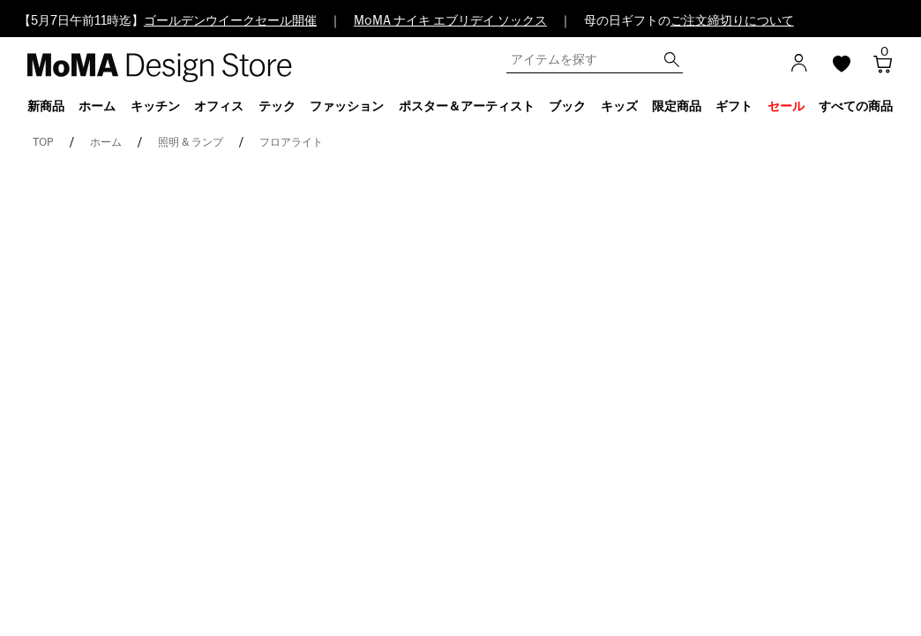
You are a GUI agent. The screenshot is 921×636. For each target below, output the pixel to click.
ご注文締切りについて (732, 21)
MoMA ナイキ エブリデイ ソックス (450, 21)
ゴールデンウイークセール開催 (230, 21)
